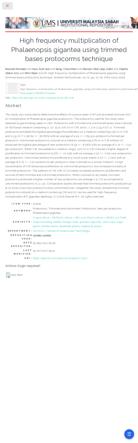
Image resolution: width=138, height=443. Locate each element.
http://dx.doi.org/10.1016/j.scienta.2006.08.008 (43, 97)
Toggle (7, 6)
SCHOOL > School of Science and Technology (61, 230)
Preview (51, 93)
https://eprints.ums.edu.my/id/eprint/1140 (60, 258)
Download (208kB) (32, 93)
